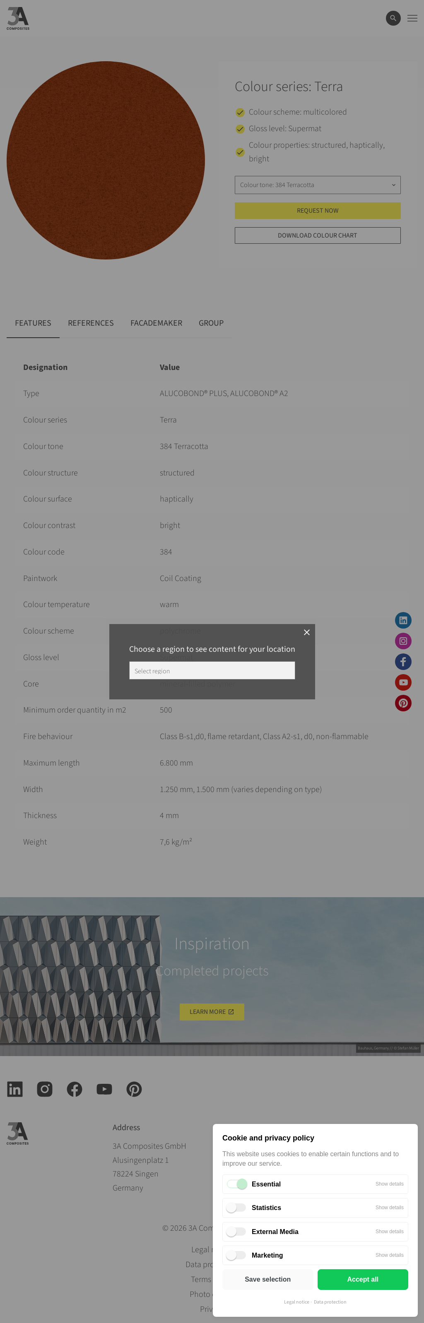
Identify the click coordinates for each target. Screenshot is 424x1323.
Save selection (268, 1279)
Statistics (266, 1207)
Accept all (362, 1279)
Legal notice (296, 1302)
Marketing (267, 1255)
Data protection (330, 1302)
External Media (275, 1231)
